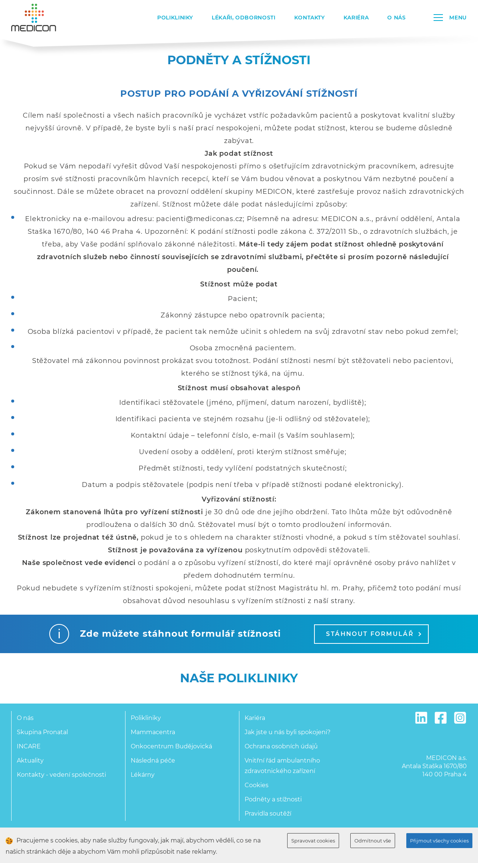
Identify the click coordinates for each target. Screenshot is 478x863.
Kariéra (356, 17)
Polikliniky (175, 17)
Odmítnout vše (372, 841)
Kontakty (309, 17)
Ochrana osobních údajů (281, 746)
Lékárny (143, 774)
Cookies (257, 785)
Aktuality (30, 760)
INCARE (29, 746)
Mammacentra (153, 732)
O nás (396, 17)
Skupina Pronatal (42, 732)
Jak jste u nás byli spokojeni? (287, 732)
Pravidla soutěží (268, 813)
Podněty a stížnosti (273, 799)
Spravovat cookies (313, 841)
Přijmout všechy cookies (439, 841)
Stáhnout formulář (373, 633)
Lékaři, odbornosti (244, 17)
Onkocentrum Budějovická (171, 746)
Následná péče (153, 760)
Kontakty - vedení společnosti (61, 774)
